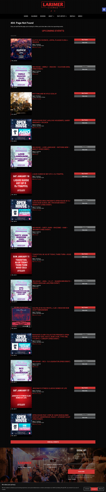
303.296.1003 (53, 467)
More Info (84, 42)
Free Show (84, 66)
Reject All (89, 489)
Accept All (99, 489)
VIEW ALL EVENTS (53, 442)
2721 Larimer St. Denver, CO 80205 (53, 464)
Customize (79, 489)
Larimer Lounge (37, 47)
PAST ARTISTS (62, 16)
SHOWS (26, 16)
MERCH (80, 16)
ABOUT (51, 16)
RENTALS (72, 16)
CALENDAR (34, 16)
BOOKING (43, 16)
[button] (104, 9)
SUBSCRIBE (81, 471)
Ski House (35, 154)
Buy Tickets (85, 39)
